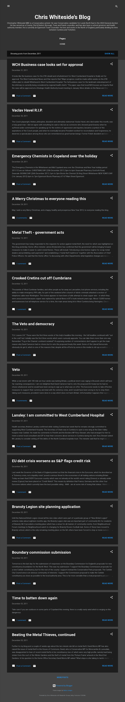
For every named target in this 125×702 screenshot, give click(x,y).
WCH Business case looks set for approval (47, 64)
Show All (110, 54)
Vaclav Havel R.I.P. (27, 110)
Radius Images (67, 690)
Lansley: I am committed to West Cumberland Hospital (58, 415)
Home (62, 44)
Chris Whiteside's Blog (62, 17)
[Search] (116, 7)
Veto (16, 369)
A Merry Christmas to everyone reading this (49, 199)
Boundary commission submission (41, 552)
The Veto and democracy (33, 324)
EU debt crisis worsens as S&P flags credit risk (51, 461)
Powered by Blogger (62, 686)
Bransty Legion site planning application (46, 506)
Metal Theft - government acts (38, 232)
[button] (111, 64)
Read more (107, 96)
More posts (62, 677)
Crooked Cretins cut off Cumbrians (41, 278)
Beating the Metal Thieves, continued (43, 634)
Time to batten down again (34, 598)
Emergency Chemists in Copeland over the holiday (54, 156)
